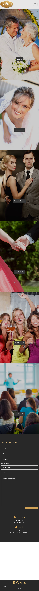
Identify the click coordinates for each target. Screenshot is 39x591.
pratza (19, 588)
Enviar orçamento (31, 508)
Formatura (19, 342)
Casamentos (19, 130)
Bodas (19, 59)
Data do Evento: (5, 463)
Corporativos (19, 201)
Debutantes (19, 272)
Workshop (20, 413)
